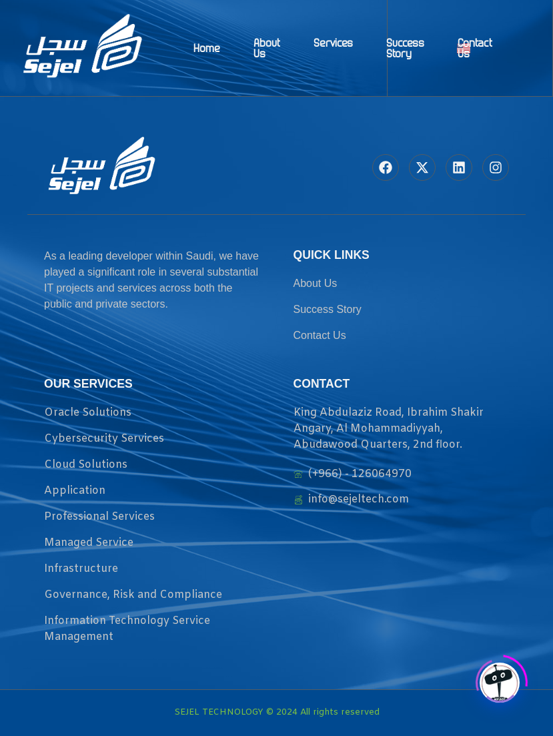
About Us (266, 48)
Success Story (405, 48)
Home (206, 48)
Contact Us (475, 48)
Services (333, 42)
